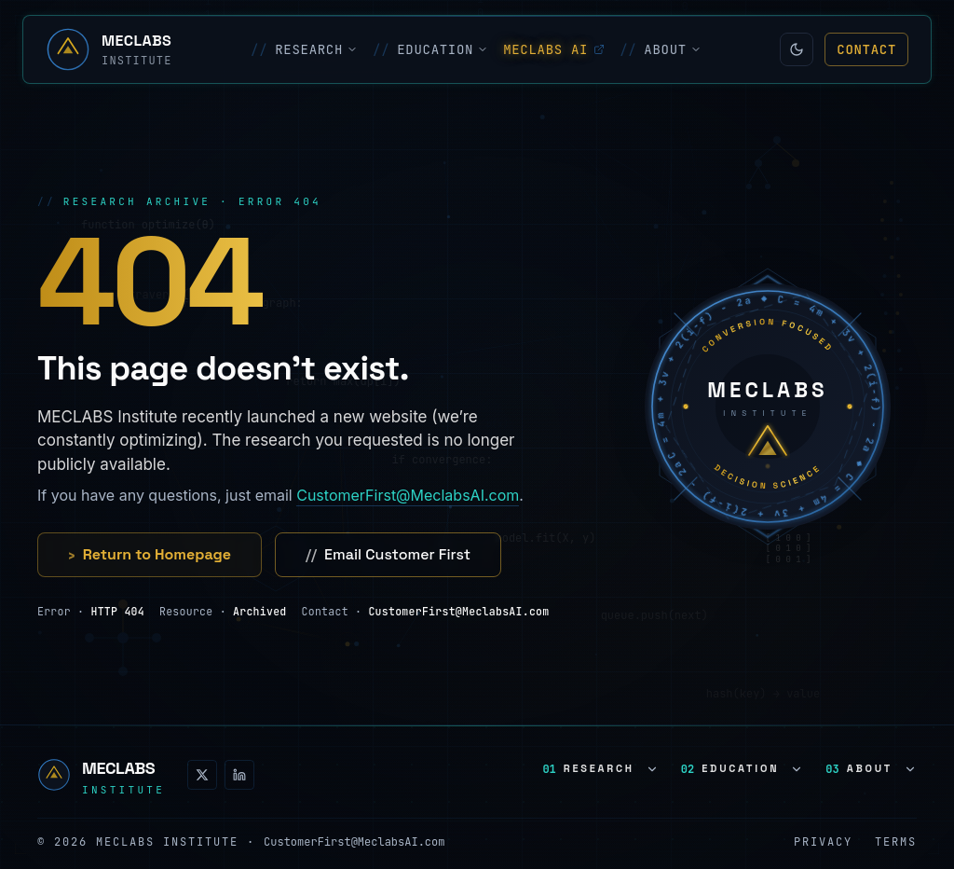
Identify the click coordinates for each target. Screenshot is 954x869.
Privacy (823, 842)
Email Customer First (388, 555)
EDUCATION (430, 49)
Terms (896, 842)
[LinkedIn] (239, 775)
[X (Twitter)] (202, 775)
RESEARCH (304, 49)
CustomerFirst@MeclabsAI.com (407, 495)
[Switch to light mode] (796, 49)
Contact (866, 49)
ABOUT (661, 49)
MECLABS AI (554, 49)
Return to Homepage (149, 555)
